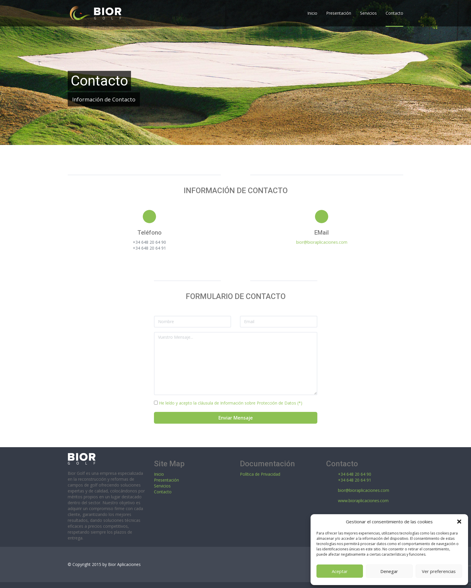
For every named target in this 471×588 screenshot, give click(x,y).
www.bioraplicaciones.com (363, 500)
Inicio (159, 474)
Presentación (166, 480)
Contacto (163, 492)
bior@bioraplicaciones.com (321, 242)
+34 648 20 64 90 (354, 474)
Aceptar (340, 571)
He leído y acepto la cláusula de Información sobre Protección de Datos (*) (230, 403)
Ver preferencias (439, 571)
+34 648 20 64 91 (354, 480)
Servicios (162, 486)
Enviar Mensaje (235, 418)
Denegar (389, 571)
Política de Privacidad (260, 474)
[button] (459, 521)
